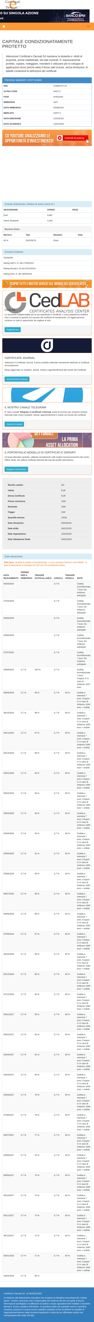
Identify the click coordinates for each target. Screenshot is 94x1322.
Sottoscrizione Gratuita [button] (17, 379)
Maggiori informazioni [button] (16, 469)
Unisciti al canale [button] (14, 424)
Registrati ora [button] (13, 329)
